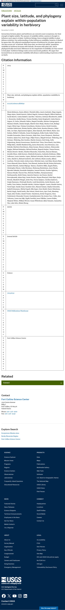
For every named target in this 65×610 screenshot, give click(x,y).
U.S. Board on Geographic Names (48, 478)
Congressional (9, 553)
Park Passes (41, 491)
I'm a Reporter (9, 528)
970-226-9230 (10, 414)
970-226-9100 (12, 411)
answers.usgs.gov (7, 604)
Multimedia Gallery (43, 467)
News (6, 499)
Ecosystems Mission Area (10, 433)
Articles (17, 10)
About (6, 535)
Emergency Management (12, 567)
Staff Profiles (41, 510)
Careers (39, 517)
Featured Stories (9, 504)
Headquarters (41, 504)
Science (7, 452)
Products (40, 452)
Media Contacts (9, 524)
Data (38, 457)
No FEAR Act (41, 560)
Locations (40, 507)
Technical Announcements (13, 514)
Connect (6, 383)
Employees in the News (12, 517)
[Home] (6, 6)
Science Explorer (10, 457)
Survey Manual (9, 543)
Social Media (41, 514)
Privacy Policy (41, 550)
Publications (6, 10)
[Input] (46, 5)
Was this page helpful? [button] (48, 608)
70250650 (10, 293)
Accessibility (41, 540)
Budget (6, 557)
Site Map (40, 553)
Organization (8, 547)
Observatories (8, 474)
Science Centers (9, 471)
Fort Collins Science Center (15, 399)
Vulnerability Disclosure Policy (47, 567)
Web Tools (40, 471)
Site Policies (41, 547)
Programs (7, 464)
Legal (39, 535)
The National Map (42, 481)
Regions (7, 467)
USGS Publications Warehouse (17, 311)
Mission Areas (8, 460)
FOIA (38, 543)
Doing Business (9, 564)
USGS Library (41, 485)
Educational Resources (11, 485)
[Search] (56, 5)
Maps (38, 460)
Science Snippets (10, 510)
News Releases (9, 507)
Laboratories (8, 478)
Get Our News (8, 521)
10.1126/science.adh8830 (15, 103)
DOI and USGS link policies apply (48, 557)
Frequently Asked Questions (13, 481)
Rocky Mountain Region (9, 436)
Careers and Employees (12, 560)
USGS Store (41, 488)
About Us (7, 540)
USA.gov (39, 564)
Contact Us (40, 521)
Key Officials (8, 550)
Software (40, 474)
